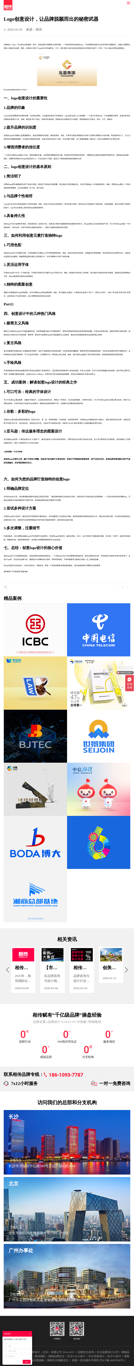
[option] (23, 970)
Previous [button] (7, 970)
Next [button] (126, 970)
